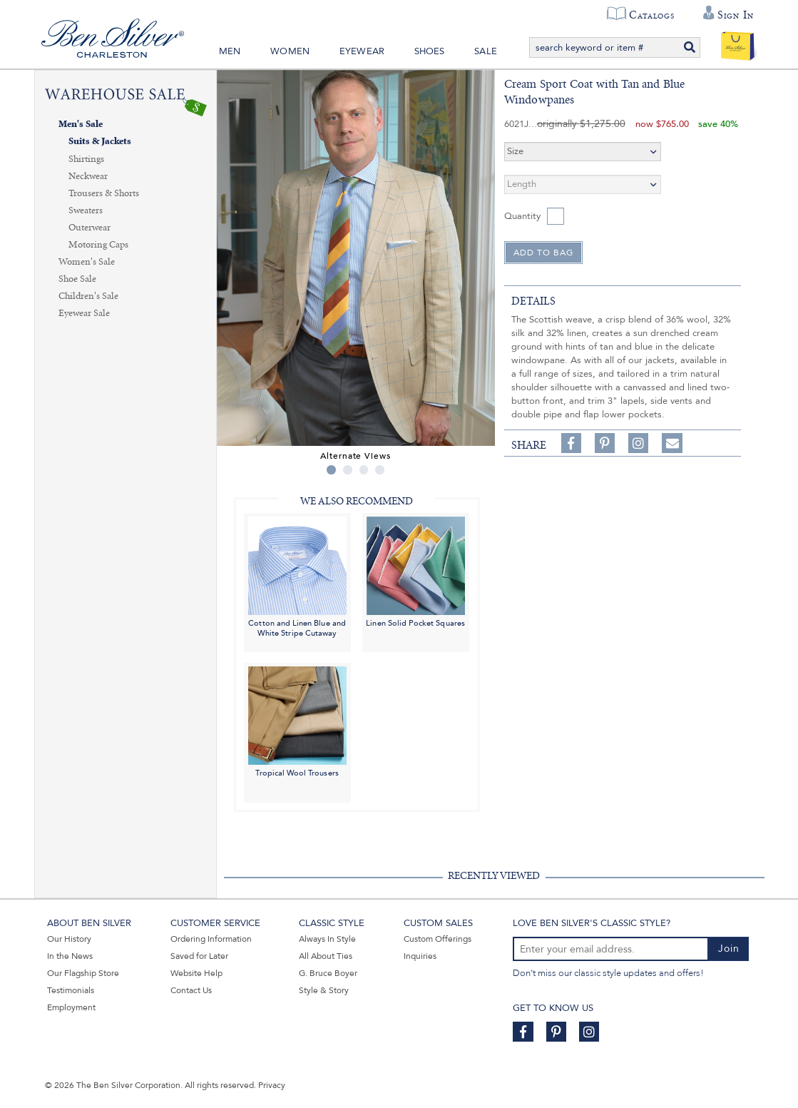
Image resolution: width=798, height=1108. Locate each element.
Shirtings (86, 159)
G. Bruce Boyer (328, 973)
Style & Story (324, 990)
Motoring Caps (98, 245)
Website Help (196, 973)
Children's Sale (88, 296)
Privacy (271, 1085)
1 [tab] (331, 469)
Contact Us (191, 990)
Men (230, 51)
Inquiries (420, 956)
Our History (69, 939)
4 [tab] (379, 469)
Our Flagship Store (83, 973)
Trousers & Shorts (103, 193)
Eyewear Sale (84, 313)
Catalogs (651, 15)
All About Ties (325, 956)
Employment (71, 1007)
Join (729, 948)
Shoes (429, 51)
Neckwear (88, 176)
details (533, 301)
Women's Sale (86, 262)
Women (290, 51)
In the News (70, 956)
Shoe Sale (77, 279)
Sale (485, 51)
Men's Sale (80, 124)
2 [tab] (347, 469)
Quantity (522, 216)
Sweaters (85, 210)
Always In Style (327, 939)
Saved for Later (199, 956)
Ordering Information (211, 939)
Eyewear (361, 51)
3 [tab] (364, 469)
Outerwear (89, 228)
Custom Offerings (437, 939)
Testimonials (70, 990)
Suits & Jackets (99, 141)
